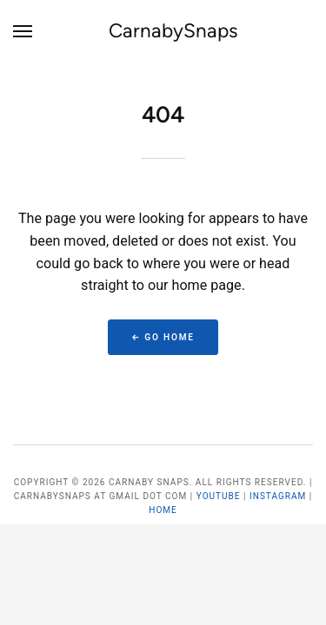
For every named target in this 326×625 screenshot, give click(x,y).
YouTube (218, 496)
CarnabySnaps (173, 31)
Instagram (277, 496)
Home (163, 510)
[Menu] (23, 31)
